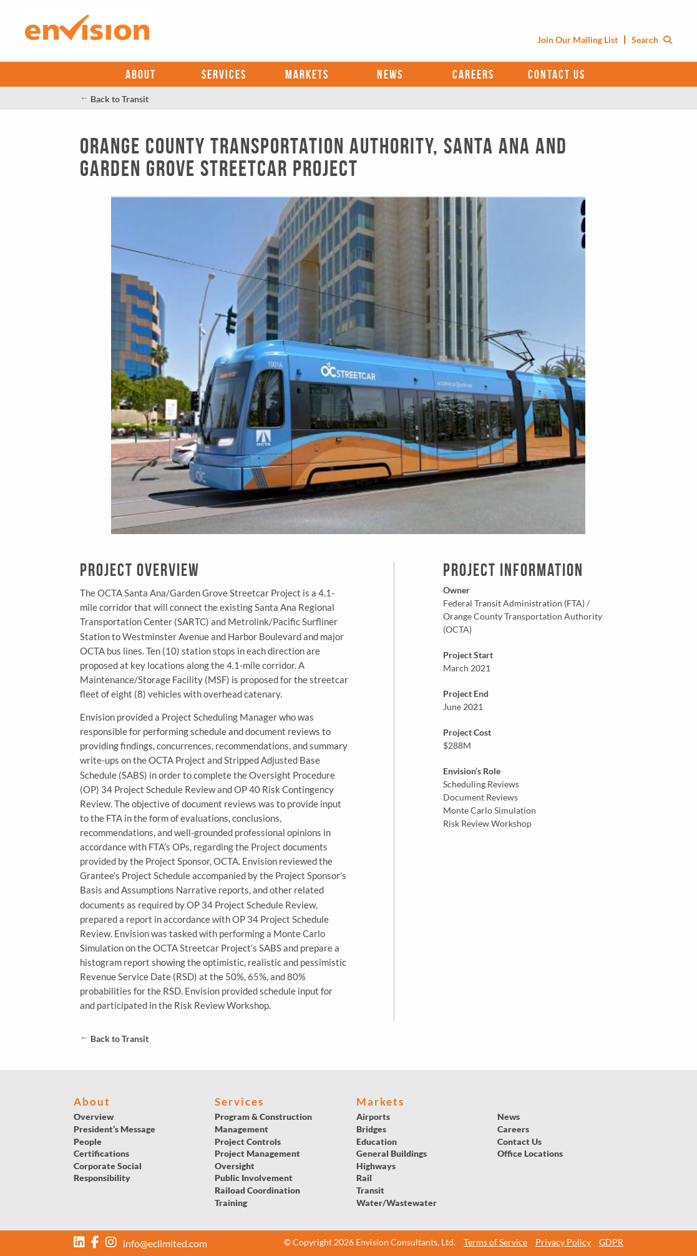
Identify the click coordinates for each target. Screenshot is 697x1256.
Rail (364, 1177)
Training (231, 1202)
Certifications (101, 1153)
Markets (307, 74)
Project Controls (248, 1141)
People (88, 1141)
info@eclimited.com (165, 1243)
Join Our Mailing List (577, 39)
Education (376, 1141)
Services (224, 74)
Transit (370, 1190)
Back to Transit (114, 99)
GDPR (611, 1242)
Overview (94, 1116)
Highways (376, 1166)
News (390, 74)
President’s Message (114, 1129)
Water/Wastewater (396, 1202)
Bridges (371, 1129)
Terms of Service (495, 1242)
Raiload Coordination (257, 1190)
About (140, 74)
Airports (373, 1116)
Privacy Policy (563, 1242)
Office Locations (530, 1153)
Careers (473, 74)
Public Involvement (254, 1177)
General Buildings (391, 1153)
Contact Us (556, 74)
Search (651, 39)
